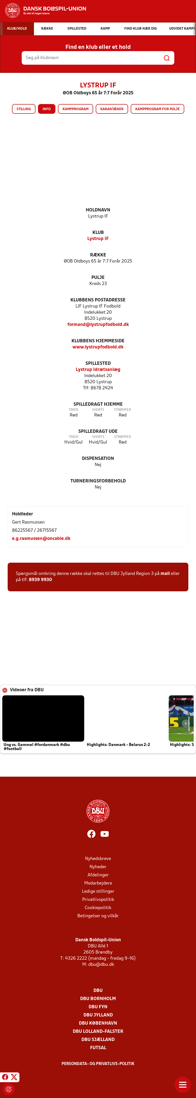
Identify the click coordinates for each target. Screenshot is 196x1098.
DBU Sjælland (98, 1040)
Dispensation (98, 459)
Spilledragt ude (98, 431)
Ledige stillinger (98, 891)
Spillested (98, 363)
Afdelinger (98, 875)
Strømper (122, 410)
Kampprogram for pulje (157, 109)
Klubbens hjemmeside (98, 341)
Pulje (98, 278)
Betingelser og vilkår (98, 916)
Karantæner (112, 109)
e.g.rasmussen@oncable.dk (41, 539)
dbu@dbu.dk (101, 965)
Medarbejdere (98, 883)
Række (98, 255)
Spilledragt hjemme (98, 404)
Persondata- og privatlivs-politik (98, 1064)
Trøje (74, 410)
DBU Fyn (98, 1007)
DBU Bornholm (98, 999)
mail (165, 574)
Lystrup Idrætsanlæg (98, 370)
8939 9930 (40, 580)
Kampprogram (76, 109)
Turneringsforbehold (98, 481)
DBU (98, 991)
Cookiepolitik (98, 908)
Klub (98, 233)
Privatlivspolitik (98, 900)
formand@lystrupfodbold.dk (98, 325)
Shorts (98, 410)
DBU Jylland (98, 1015)
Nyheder (98, 867)
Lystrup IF (98, 239)
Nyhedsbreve (98, 859)
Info (47, 109)
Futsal (98, 1048)
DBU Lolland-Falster (98, 1031)
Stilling (24, 109)
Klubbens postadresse (98, 300)
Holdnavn (98, 210)
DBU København (98, 1023)
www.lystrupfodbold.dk (98, 347)
